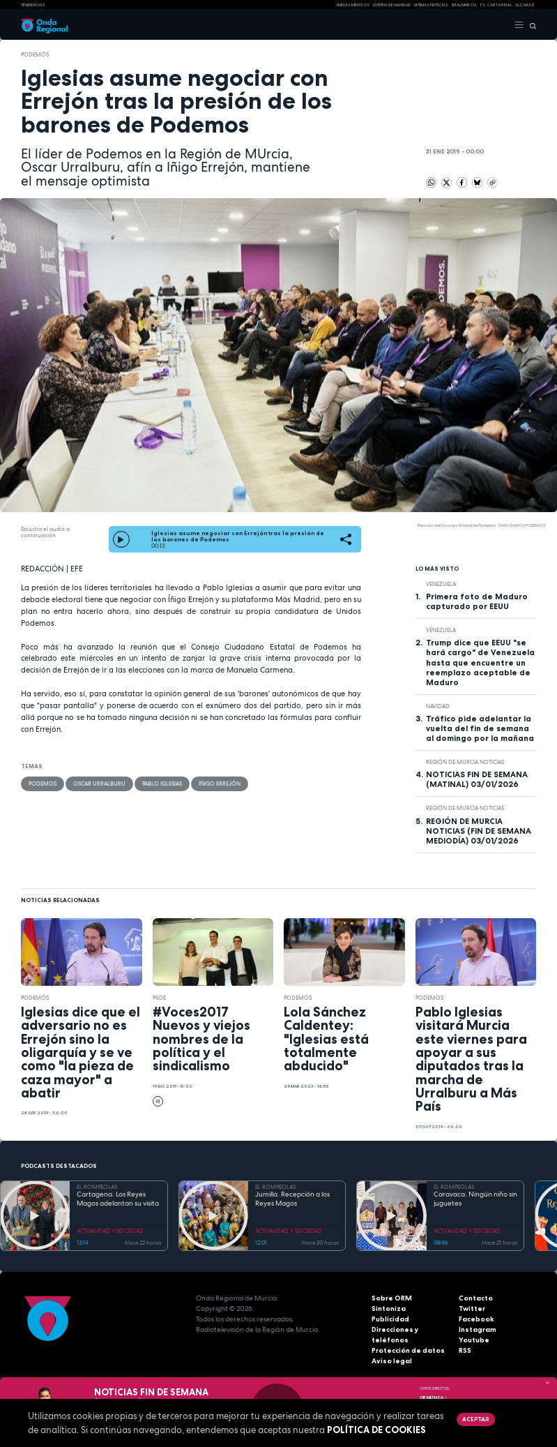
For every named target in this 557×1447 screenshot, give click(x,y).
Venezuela (441, 583)
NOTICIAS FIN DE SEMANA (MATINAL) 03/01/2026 (477, 779)
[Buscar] (530, 25)
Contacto (476, 1298)
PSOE (159, 997)
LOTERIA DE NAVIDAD (392, 5)
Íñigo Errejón (220, 783)
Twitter (472, 1308)
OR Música (434, 1397)
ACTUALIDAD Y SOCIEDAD (110, 1230)
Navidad (438, 706)
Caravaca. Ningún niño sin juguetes (475, 1199)
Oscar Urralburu (99, 783)
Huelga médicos (353, 5)
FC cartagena (496, 5)
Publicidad (390, 1319)
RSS (465, 1350)
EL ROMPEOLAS (97, 1186)
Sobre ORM (392, 1298)
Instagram (477, 1329)
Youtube (474, 1339)
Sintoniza (389, 1308)
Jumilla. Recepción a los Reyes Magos (292, 1199)
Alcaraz (525, 5)
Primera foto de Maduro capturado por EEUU (477, 601)
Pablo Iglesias (162, 783)
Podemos (35, 54)
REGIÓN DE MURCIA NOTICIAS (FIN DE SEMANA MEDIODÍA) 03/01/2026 (478, 831)
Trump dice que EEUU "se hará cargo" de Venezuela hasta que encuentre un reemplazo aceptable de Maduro (480, 662)
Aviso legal (392, 1360)
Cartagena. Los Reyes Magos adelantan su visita (118, 1199)
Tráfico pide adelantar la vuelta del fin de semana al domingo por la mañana (480, 728)
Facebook (476, 1319)
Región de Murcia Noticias (465, 761)
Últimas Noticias (431, 5)
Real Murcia (464, 5)
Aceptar (475, 1419)
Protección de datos (408, 1350)
